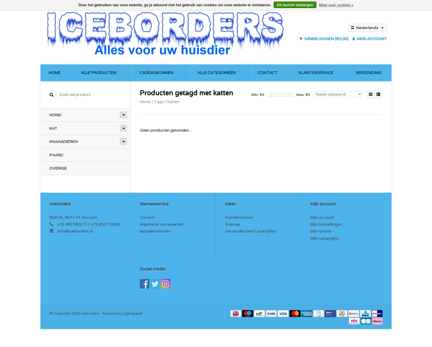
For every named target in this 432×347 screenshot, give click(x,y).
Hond (56, 114)
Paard (56, 155)
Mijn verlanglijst (324, 238)
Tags (159, 101)
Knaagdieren (64, 141)
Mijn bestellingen (326, 224)
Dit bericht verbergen (295, 5)
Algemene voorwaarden (162, 224)
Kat (53, 128)
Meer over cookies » (336, 5)
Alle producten (98, 72)
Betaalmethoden (155, 231)
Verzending (368, 72)
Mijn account (369, 38)
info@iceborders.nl (75, 231)
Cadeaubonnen (156, 72)
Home (55, 72)
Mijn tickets (321, 231)
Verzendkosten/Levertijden (251, 231)
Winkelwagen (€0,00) (324, 38)
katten (173, 101)
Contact (268, 72)
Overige (58, 168)
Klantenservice (316, 72)
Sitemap (232, 224)
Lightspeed (132, 313)
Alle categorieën (216, 72)
